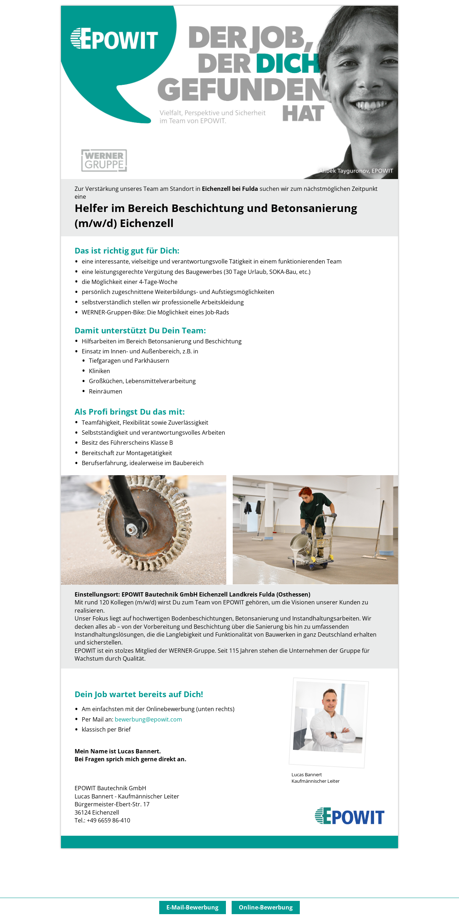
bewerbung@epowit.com (148, 719)
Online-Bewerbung (266, 907)
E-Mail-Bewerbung (192, 907)
